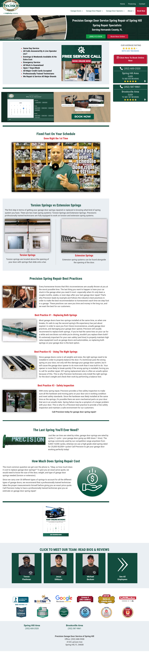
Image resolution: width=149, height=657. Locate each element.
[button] (130, 77)
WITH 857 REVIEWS (130, 51)
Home (122, 4)
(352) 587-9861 (130, 86)
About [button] (131, 12)
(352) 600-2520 (130, 68)
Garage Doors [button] (77, 12)
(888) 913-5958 (95, 36)
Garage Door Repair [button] (94, 12)
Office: (74, 639)
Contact (142, 4)
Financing (132, 4)
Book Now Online (118, 36)
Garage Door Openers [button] (115, 12)
